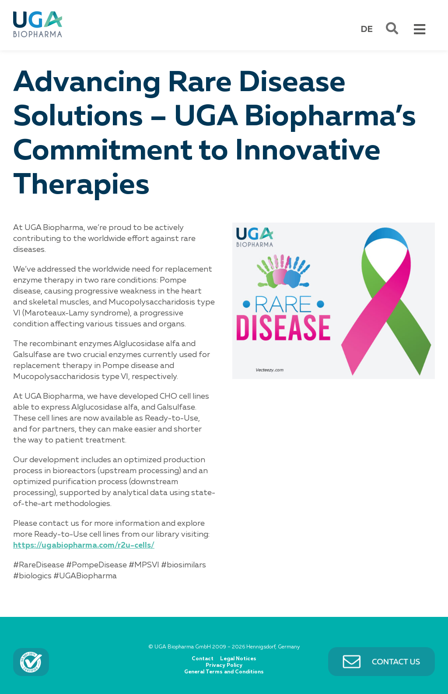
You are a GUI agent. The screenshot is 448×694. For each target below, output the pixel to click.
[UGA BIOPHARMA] (37, 13)
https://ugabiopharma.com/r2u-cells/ (83, 545)
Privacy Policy (224, 665)
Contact (203, 659)
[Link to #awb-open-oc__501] (392, 28)
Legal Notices (238, 659)
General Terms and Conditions (224, 672)
